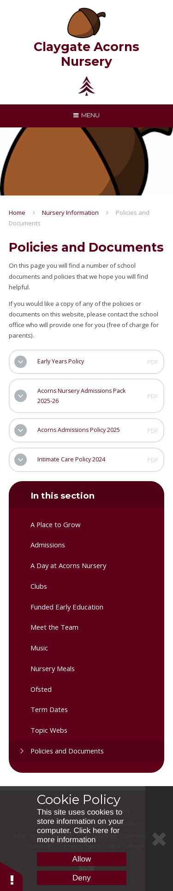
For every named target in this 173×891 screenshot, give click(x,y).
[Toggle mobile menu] (86, 115)
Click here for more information (78, 835)
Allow (81, 859)
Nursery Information (70, 212)
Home (17, 212)
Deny (81, 878)
